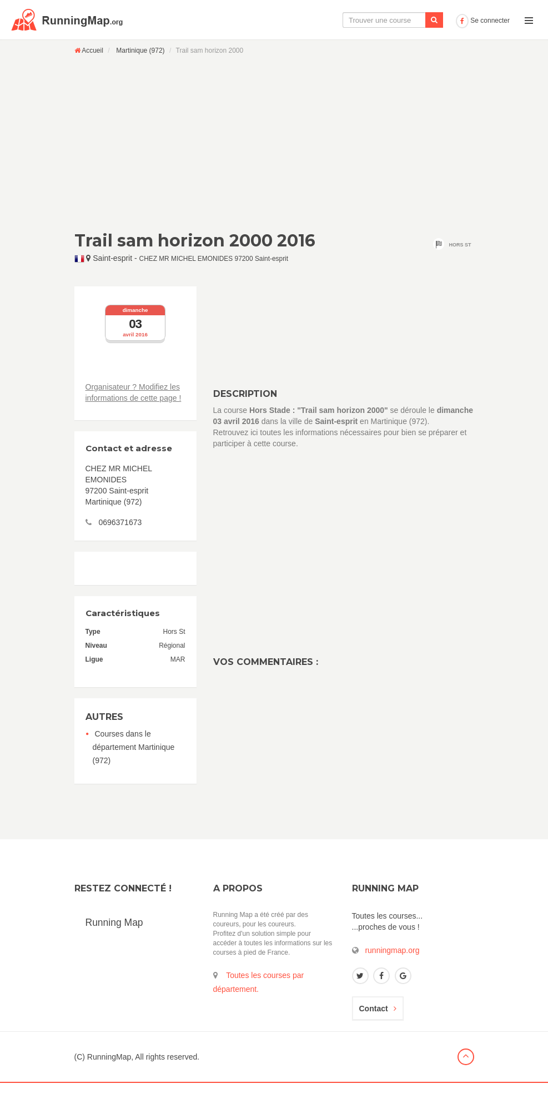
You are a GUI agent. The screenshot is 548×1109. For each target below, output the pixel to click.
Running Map (114, 948)
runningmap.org (392, 976)
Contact (377, 1034)
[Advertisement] (274, 168)
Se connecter (483, 47)
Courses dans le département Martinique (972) (134, 773)
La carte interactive (267, 46)
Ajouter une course (412, 46)
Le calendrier (341, 46)
